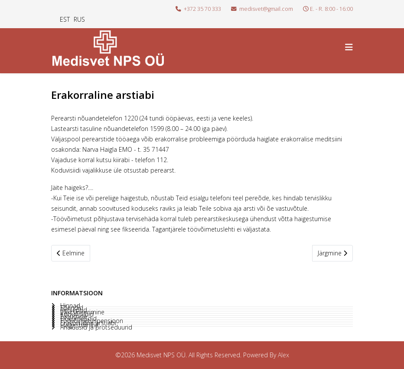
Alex (283, 355)
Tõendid (71, 308)
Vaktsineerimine (81, 312)
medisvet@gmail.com (266, 9)
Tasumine (73, 316)
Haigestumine (78, 325)
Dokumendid (78, 319)
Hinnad (69, 306)
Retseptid (73, 310)
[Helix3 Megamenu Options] (349, 47)
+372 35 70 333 (202, 9)
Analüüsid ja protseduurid (95, 327)
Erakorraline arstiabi (87, 323)
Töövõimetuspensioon (91, 321)
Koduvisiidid (76, 314)
